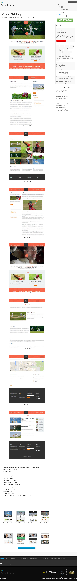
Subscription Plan (63, 12)
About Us (2, 558)
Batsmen (62, 46)
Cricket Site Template (8, 522)
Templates (4, 17)
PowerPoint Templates (60, 109)
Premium (69, 52)
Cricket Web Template (33, 522)
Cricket (20, 17)
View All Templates (60, 90)
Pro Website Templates (60, 96)
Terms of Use (57, 558)
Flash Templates (59, 100)
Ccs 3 (72, 48)
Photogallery (59, 52)
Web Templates (61, 577)
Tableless (68, 56)
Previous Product (8, 500)
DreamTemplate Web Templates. (6, 577)
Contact (61, 16)
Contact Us (19, 558)
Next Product (45, 500)
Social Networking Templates (62, 67)
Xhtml (58, 60)
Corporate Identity (59, 107)
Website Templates (13, 17)
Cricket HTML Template (20, 522)
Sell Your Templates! (10, 558)
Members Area (71, 2)
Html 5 (58, 50)
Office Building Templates (61, 69)
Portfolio (64, 52)
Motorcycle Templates (60, 65)
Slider (63, 56)
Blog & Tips (43, 558)
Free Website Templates (61, 110)
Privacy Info (50, 558)
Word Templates (59, 105)
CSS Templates (59, 94)
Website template (65, 58)
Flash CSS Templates (60, 101)
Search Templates (60, 91)
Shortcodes (59, 56)
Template (58, 58)
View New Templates (61, 7)
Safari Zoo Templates (60, 66)
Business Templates (60, 64)
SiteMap (63, 558)
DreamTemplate (8, 5)
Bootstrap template (65, 48)
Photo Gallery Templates (61, 103)
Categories (62, 9)
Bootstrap (67, 46)
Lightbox (66, 50)
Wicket (71, 58)
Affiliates (25, 558)
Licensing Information (34, 558)
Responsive (59, 54)
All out (58, 46)
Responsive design (66, 54)
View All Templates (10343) (26, 548)
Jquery (61, 50)
